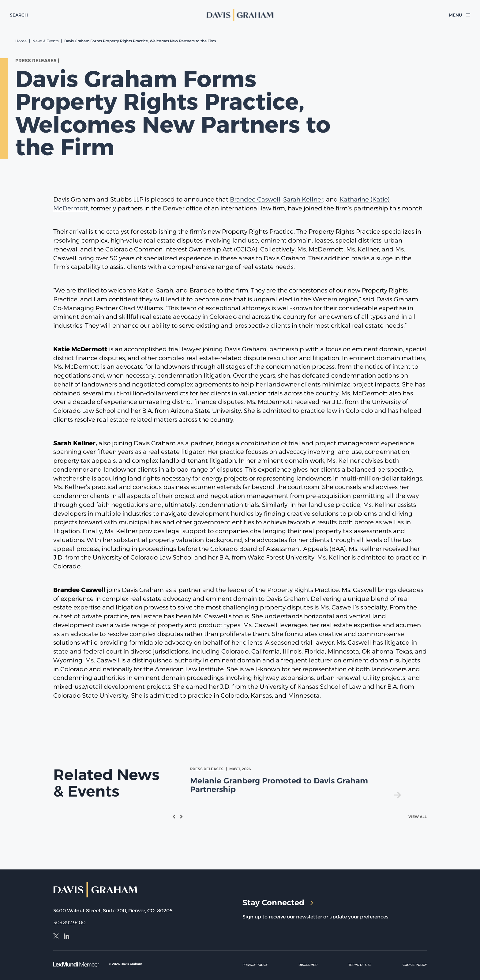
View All (417, 816)
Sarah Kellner (303, 199)
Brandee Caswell (255, 199)
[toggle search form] (19, 15)
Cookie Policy (415, 965)
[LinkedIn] (66, 937)
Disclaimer (307, 965)
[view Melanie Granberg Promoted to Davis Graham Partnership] (296, 782)
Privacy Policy (255, 965)
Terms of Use (360, 965)
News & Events (45, 41)
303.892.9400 (69, 922)
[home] (240, 15)
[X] (56, 937)
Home (21, 41)
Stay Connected (277, 902)
